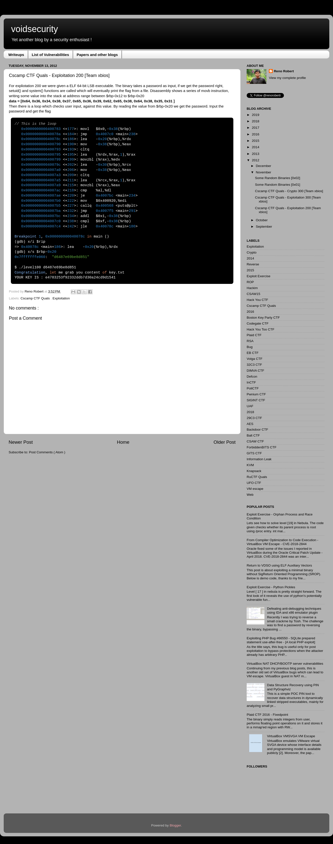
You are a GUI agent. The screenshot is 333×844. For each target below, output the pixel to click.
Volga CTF (254, 359)
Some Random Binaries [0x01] (277, 184)
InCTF (251, 382)
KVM (250, 465)
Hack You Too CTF (260, 329)
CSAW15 (253, 294)
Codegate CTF (258, 323)
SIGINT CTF (256, 400)
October (262, 220)
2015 (255, 141)
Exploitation (61, 298)
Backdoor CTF (257, 429)
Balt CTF (253, 435)
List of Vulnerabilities (50, 55)
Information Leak (259, 459)
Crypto (252, 252)
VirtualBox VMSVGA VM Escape (291, 736)
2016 (255, 134)
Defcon (252, 376)
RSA (250, 341)
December (263, 166)
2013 (255, 154)
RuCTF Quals (257, 477)
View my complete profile (287, 78)
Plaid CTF (254, 335)
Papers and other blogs (97, 55)
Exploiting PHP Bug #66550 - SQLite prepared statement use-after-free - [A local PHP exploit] (281, 640)
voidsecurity (34, 29)
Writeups (16, 55)
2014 (255, 147)
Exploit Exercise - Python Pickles (271, 587)
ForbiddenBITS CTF (262, 447)
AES (250, 424)
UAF (250, 406)
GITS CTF (254, 453)
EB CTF (253, 353)
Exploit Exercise (258, 276)
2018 (255, 121)
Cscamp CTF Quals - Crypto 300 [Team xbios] (289, 191)
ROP (250, 282)
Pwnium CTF (256, 394)
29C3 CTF (254, 418)
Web (250, 494)
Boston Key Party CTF (263, 317)
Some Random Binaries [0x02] (277, 178)
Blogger (175, 825)
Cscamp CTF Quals (35, 298)
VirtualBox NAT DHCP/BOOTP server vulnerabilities (285, 663)
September (264, 226)
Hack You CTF (257, 300)
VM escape (255, 489)
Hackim (252, 288)
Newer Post (21, 442)
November (263, 172)
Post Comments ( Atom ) (47, 452)
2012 (255, 160)
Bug (250, 347)
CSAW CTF (255, 441)
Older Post (225, 442)
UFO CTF (254, 483)
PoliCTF (253, 388)
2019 (255, 115)
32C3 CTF (254, 365)
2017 (255, 127)
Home (123, 442)
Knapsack (254, 471)
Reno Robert (34, 291)
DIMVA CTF (255, 370)
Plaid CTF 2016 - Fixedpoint (267, 714)
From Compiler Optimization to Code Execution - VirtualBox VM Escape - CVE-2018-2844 (282, 542)
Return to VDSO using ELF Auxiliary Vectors (279, 565)
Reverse (253, 264)
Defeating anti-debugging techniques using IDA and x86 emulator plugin (294, 610)
